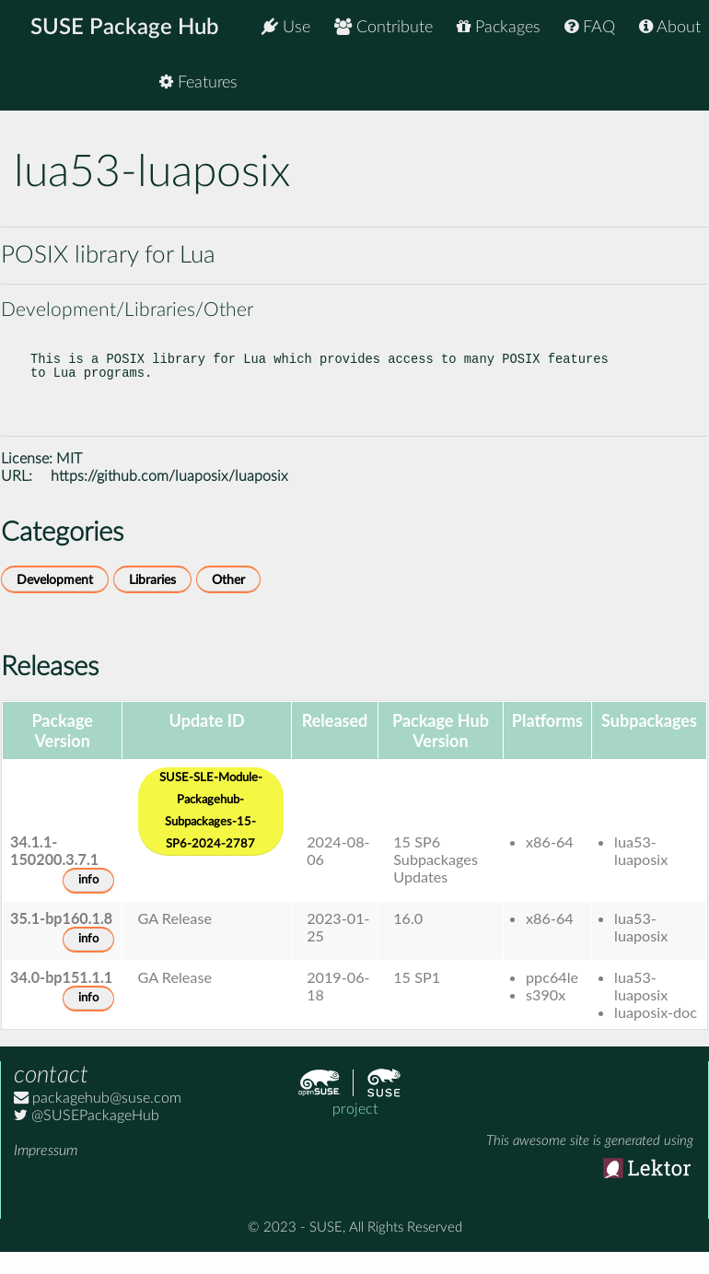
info (88, 899)
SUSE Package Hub (124, 28)
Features (661, 82)
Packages (498, 27)
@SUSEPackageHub (86, 1134)
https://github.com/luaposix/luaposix (169, 494)
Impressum (45, 1169)
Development (55, 598)
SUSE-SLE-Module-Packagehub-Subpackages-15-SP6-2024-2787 (210, 829)
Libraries (152, 598)
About (670, 27)
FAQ (589, 27)
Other (228, 598)
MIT (69, 477)
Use (286, 27)
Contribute (383, 27)
